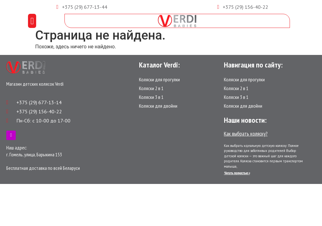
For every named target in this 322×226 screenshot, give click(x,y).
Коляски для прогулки (159, 79)
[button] (32, 21)
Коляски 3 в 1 (151, 97)
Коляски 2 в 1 (151, 88)
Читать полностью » (237, 172)
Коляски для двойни (158, 106)
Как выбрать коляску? (246, 133)
